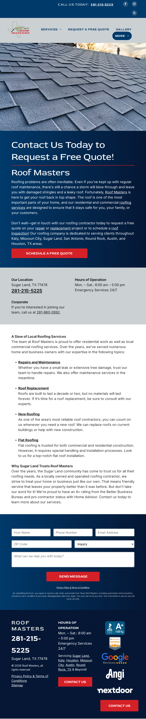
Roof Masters (116, 192)
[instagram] (134, 4)
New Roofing (29, 414)
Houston (72, 660)
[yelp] (134, 13)
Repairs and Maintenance (39, 362)
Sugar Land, (81, 656)
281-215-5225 (102, 4)
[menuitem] (54, 29)
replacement (60, 228)
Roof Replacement (33, 388)
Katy (61, 660)
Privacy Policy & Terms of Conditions (73, 587)
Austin (70, 665)
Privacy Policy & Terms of (29, 676)
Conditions (19, 681)
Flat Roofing (28, 440)
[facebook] (125, 4)
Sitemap (17, 685)
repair (40, 228)
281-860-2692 (48, 312)
